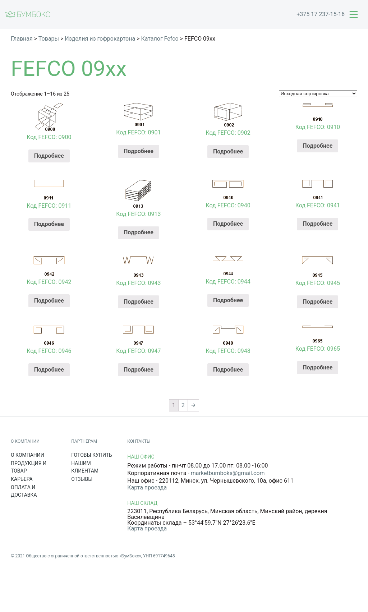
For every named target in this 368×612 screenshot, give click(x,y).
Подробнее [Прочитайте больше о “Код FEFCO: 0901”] (138, 151)
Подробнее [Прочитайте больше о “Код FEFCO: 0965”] (317, 367)
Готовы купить (91, 455)
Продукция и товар (28, 467)
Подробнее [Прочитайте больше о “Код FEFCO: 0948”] (228, 369)
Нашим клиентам (84, 467)
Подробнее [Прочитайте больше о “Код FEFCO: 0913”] (138, 232)
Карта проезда (147, 487)
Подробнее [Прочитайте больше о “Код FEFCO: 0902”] (228, 151)
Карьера (22, 479)
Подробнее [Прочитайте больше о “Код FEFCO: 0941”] (317, 223)
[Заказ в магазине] (318, 93)
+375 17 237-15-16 (320, 14)
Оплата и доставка (24, 491)
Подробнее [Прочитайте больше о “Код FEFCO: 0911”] (49, 224)
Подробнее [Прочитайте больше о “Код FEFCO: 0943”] (138, 301)
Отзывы (81, 479)
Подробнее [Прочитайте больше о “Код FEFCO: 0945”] (317, 301)
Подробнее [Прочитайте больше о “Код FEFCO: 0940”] (228, 223)
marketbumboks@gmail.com (228, 473)
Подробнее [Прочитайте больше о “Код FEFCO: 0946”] (49, 369)
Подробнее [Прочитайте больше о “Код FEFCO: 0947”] (138, 369)
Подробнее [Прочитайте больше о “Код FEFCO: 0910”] (317, 145)
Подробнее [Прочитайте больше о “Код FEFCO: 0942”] (49, 300)
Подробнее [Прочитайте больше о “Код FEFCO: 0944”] (228, 300)
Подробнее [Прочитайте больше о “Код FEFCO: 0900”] (49, 155)
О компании (27, 455)
